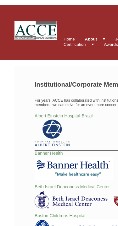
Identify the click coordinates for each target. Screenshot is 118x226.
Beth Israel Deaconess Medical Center (72, 186)
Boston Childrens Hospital (60, 215)
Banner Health (49, 153)
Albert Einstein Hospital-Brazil (64, 115)
